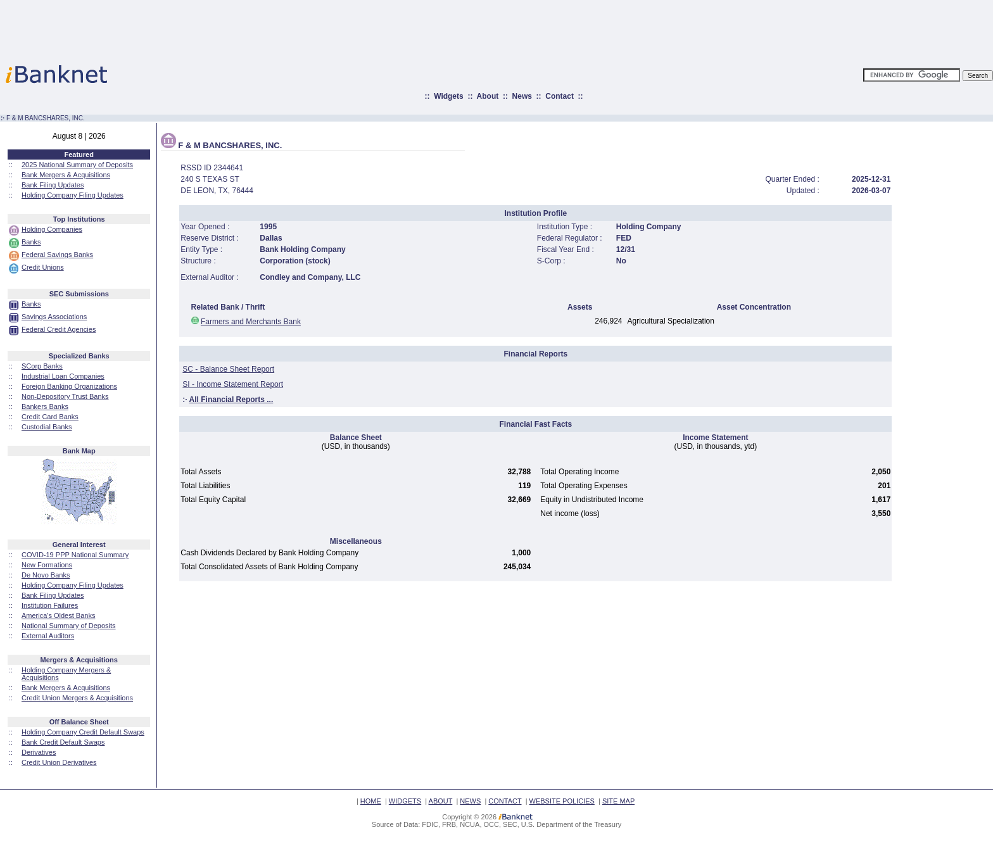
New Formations (47, 565)
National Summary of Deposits (69, 625)
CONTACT (504, 801)
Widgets (449, 96)
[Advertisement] (552, 28)
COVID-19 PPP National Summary (75, 554)
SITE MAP (618, 801)
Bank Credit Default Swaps (63, 742)
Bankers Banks (45, 406)
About (488, 96)
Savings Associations (54, 316)
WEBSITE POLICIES (562, 801)
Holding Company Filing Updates (72, 195)
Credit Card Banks (50, 416)
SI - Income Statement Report (232, 384)
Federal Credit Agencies (59, 329)
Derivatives (39, 752)
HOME (370, 801)
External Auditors (48, 636)
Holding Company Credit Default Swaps (83, 732)
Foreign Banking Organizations (69, 386)
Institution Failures (50, 605)
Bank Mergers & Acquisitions (66, 175)
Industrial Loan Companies (63, 376)
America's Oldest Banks (58, 615)
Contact (559, 96)
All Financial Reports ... (231, 399)
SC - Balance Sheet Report (228, 369)
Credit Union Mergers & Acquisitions (77, 698)
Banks (31, 242)
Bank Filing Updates (53, 185)
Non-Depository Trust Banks (65, 396)
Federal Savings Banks (57, 254)
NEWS (470, 801)
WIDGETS (405, 801)
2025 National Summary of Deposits (77, 164)
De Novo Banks (46, 575)
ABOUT (441, 801)
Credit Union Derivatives (59, 762)
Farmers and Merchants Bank (251, 321)
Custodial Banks (47, 427)
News (522, 96)
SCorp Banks (42, 366)
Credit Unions (43, 267)
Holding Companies (52, 229)
